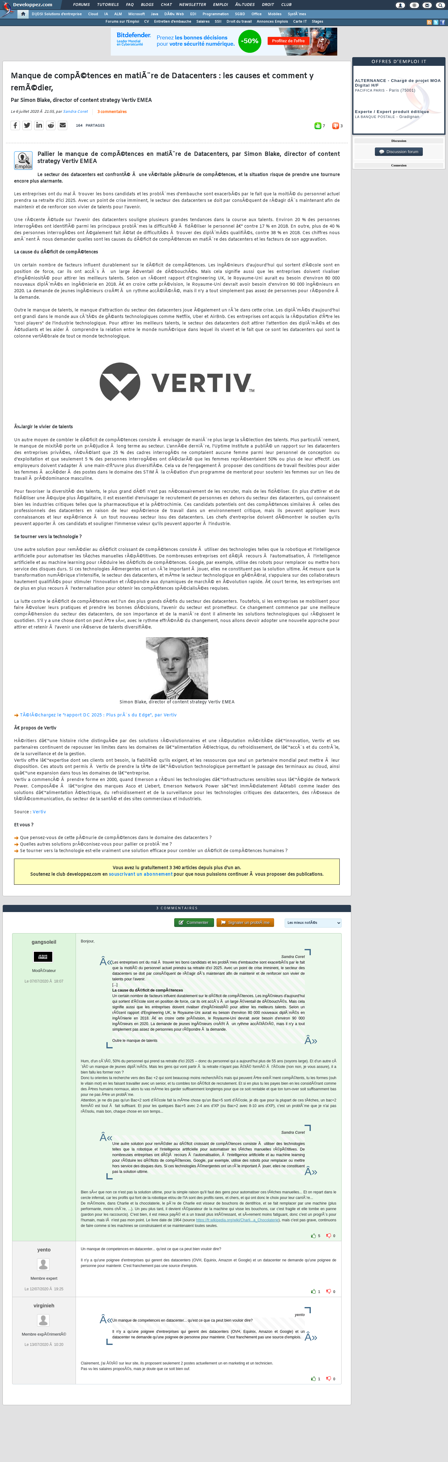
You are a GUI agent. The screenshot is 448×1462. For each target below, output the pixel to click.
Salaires (203, 22)
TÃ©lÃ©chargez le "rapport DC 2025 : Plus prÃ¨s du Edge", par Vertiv (98, 715)
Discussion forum (398, 151)
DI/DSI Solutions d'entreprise (57, 14)
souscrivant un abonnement (141, 875)
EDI (193, 14)
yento (44, 1249)
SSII (218, 22)
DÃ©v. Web (174, 14)
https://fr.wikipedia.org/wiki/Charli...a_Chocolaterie (237, 1220)
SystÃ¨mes (297, 14)
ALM (118, 14)
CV (146, 22)
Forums (81, 4)
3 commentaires (112, 112)
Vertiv (39, 812)
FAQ (129, 4)
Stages (317, 22)
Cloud (93, 14)
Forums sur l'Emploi (122, 22)
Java (154, 14)
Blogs (147, 4)
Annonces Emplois (272, 22)
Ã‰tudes (245, 4)
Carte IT (300, 22)
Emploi (220, 4)
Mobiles (275, 14)
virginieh (44, 1305)
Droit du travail (239, 22)
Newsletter (192, 4)
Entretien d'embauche (172, 22)
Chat (166, 4)
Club (286, 4)
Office (256, 14)
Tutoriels (107, 4)
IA (106, 14)
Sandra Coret (75, 111)
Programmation (216, 14)
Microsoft (136, 14)
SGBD (240, 14)
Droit (267, 4)
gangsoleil (44, 942)
